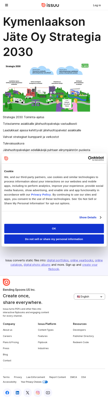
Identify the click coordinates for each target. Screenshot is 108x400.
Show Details (88, 217)
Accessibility (10, 381)
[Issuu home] (50, 5)
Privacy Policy (41, 194)
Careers (7, 336)
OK (54, 228)
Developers (79, 329)
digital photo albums (37, 264)
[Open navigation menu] (6, 5)
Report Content (57, 377)
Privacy (18, 377)
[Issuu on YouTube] (48, 392)
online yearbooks (81, 260)
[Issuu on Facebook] (7, 392)
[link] (97, 5)
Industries (43, 348)
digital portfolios (58, 260)
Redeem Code (81, 342)
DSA (83, 377)
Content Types (46, 329)
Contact (7, 360)
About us (7, 329)
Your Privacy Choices (34, 382)
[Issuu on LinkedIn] (17, 392)
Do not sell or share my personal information (54, 239)
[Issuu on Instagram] (37, 392)
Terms (6, 377)
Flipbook (42, 342)
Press (6, 348)
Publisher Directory (83, 336)
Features (43, 336)
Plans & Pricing (11, 342)
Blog (5, 354)
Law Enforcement (35, 377)
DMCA (73, 377)
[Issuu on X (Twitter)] (27, 392)
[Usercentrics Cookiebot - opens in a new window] (88, 158)
